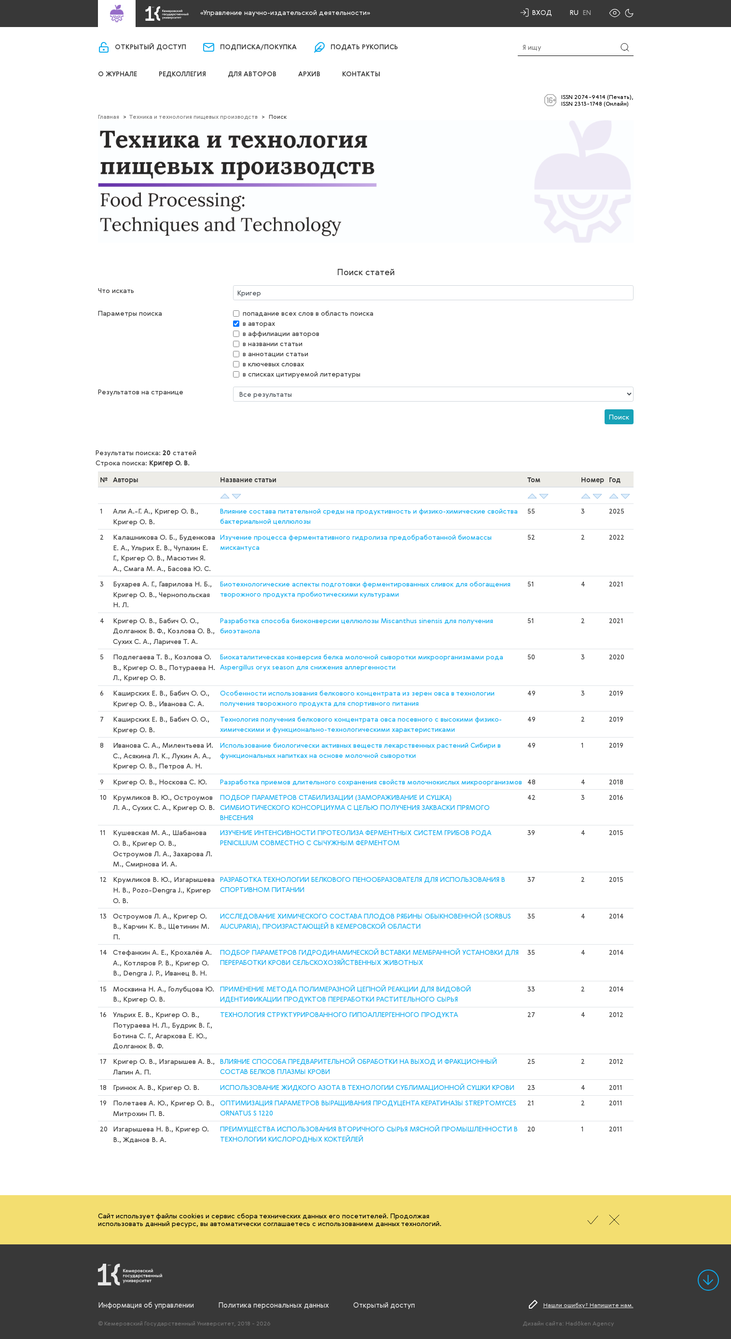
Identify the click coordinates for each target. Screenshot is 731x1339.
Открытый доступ (150, 47)
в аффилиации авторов (281, 333)
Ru (574, 12)
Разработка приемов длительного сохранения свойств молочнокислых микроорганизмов (371, 781)
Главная (108, 116)
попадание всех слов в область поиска (308, 313)
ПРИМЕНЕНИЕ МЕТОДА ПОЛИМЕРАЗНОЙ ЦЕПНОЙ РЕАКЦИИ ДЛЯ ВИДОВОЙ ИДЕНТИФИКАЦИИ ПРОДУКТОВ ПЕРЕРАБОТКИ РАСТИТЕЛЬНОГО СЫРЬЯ (345, 994)
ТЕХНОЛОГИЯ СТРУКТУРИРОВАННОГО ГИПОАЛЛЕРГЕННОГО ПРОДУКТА (339, 1014)
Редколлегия (182, 74)
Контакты (361, 74)
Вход (542, 12)
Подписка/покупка (258, 47)
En (587, 12)
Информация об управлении (146, 1305)
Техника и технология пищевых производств (193, 116)
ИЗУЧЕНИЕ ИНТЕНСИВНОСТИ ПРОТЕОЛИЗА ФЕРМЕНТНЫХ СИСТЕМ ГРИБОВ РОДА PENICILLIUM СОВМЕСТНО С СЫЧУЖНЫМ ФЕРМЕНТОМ (355, 837)
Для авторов (252, 74)
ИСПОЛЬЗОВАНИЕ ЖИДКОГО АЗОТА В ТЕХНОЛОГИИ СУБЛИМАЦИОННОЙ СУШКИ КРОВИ (367, 1087)
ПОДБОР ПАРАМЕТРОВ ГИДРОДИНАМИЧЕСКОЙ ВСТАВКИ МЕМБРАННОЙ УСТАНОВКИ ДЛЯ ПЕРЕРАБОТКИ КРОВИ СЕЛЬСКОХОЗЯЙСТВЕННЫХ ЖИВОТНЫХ (369, 957)
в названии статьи (273, 343)
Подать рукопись (364, 47)
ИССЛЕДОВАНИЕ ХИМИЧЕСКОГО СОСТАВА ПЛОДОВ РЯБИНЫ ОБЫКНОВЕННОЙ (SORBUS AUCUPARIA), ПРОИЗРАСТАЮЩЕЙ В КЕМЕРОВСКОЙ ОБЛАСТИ (365, 921)
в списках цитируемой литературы (301, 373)
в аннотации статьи (275, 353)
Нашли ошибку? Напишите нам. (588, 1305)
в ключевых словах (273, 363)
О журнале (117, 74)
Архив (309, 74)
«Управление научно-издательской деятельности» (285, 12)
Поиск (619, 416)
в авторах (259, 323)
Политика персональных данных (273, 1305)
